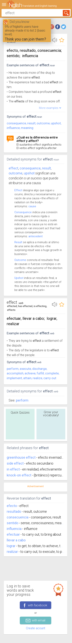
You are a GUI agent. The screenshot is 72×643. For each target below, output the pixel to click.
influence (13, 128)
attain (27, 378)
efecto (12, 506)
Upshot (18, 278)
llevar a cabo (16, 540)
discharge (39, 369)
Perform (22, 400)
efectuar (13, 534)
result (31, 123)
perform (13, 369)
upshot (56, 123)
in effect (14, 469)
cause (32, 206)
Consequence (23, 212)
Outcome (20, 260)
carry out (49, 378)
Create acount (35, 628)
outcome (43, 123)
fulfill (40, 373)
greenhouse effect (21, 457)
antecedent (35, 236)
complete (52, 373)
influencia (14, 529)
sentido (12, 523)
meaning (27, 128)
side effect (15, 463)
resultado (14, 511)
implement (14, 378)
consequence (16, 123)
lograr (11, 546)
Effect (13, 168)
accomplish (15, 373)
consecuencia (17, 517)
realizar (12, 552)
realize (37, 378)
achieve (30, 373)
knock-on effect (19, 475)
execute (25, 369)
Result (18, 242)
